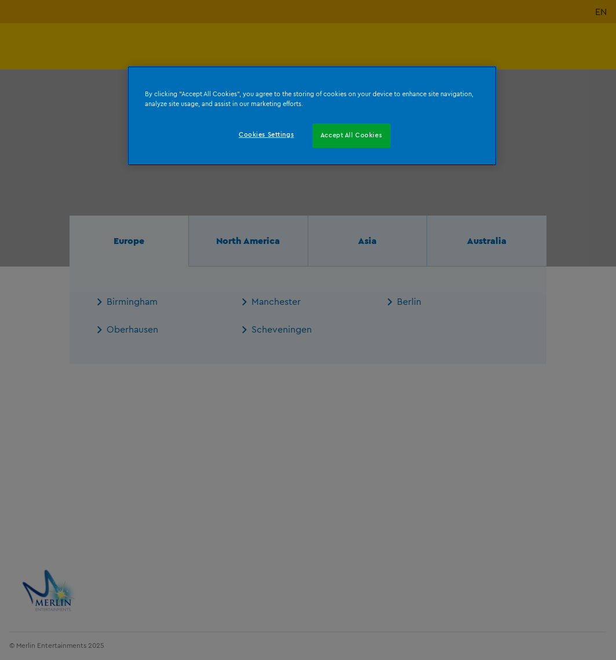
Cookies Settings (266, 134)
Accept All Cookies (351, 135)
